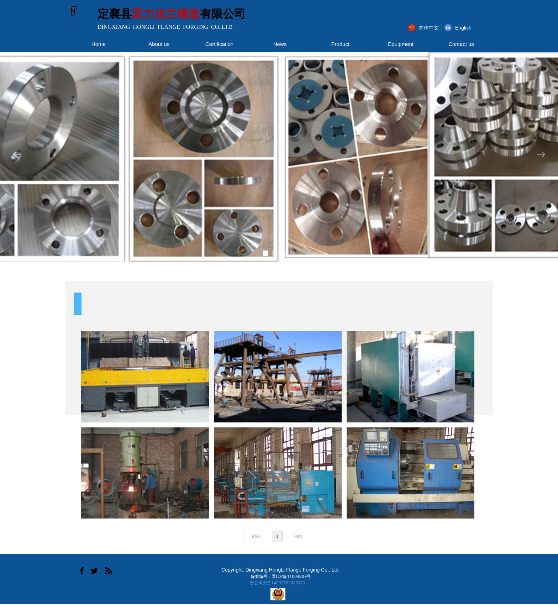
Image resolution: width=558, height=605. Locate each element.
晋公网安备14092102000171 (277, 583)
